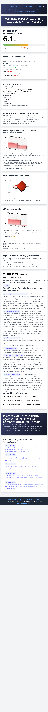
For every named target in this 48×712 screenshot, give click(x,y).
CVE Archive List (24, 8)
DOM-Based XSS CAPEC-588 (12, 311)
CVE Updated (39, 6)
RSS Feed (19, 503)
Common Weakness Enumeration (13, 10)
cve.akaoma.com (28, 501)
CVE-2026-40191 (11, 482)
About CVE (38, 499)
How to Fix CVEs (11, 499)
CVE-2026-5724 (11, 445)
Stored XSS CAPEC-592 (11, 348)
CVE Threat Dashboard (10, 6)
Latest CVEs (21, 6)
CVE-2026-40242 (11, 464)
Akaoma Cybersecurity (16, 501)
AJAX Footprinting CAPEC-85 (13, 374)
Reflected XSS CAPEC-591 (12, 338)
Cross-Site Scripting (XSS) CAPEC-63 (14, 355)
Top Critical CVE (30, 6)
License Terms (27, 503)
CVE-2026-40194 (11, 473)
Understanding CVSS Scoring (25, 499)
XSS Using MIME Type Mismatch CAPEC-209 (16, 294)
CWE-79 (7, 285)
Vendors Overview (29, 11)
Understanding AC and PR (13, 168)
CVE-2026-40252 (11, 454)
